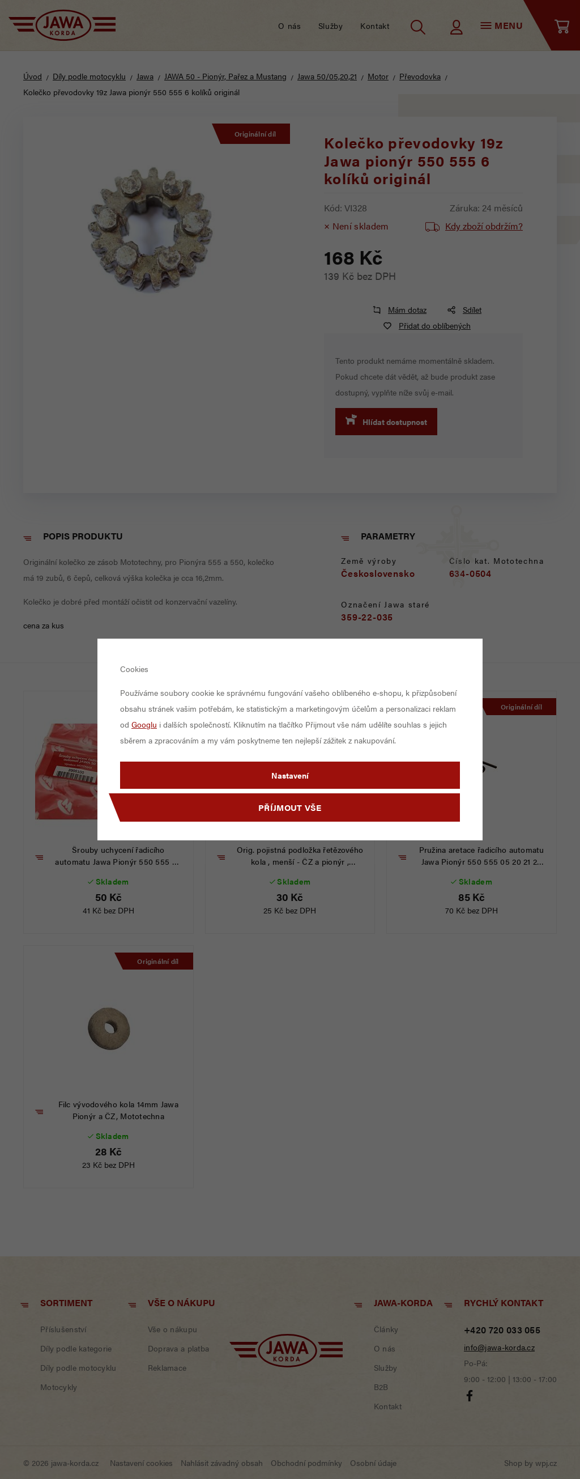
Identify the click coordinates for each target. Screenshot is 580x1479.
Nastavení (290, 775)
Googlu (144, 724)
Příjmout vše (290, 807)
